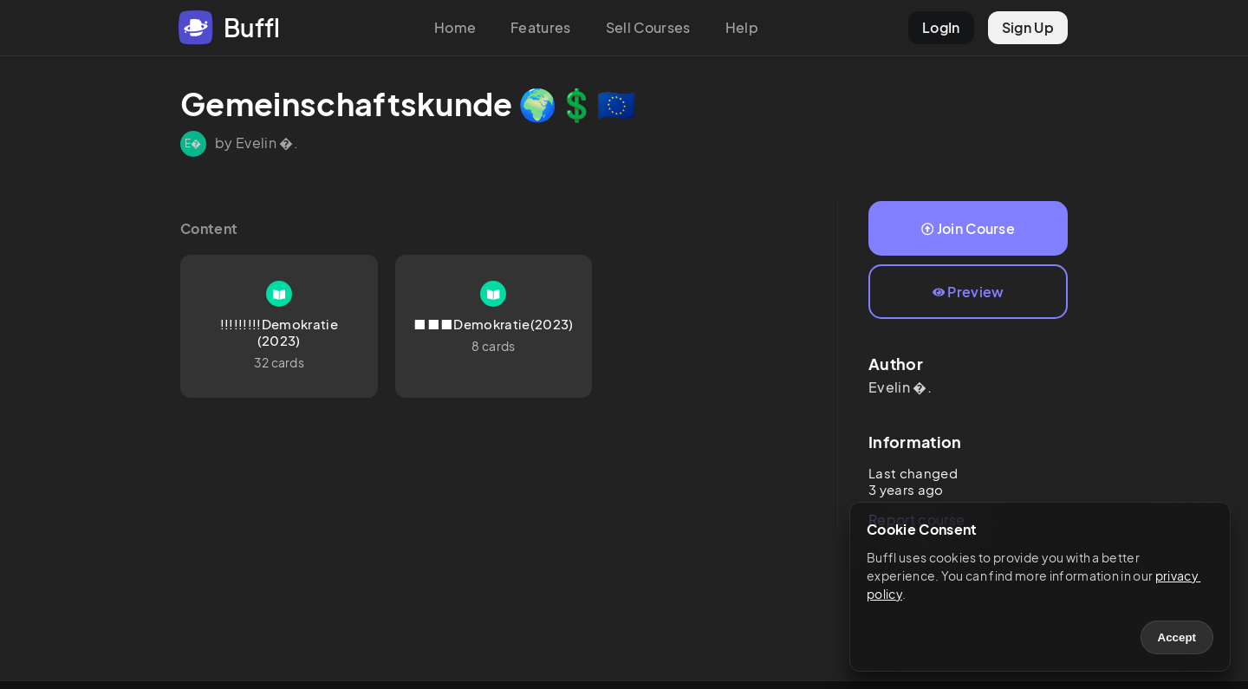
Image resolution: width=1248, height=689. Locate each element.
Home (455, 27)
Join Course (968, 228)
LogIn (941, 27)
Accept (1177, 637)
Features (540, 27)
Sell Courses (648, 27)
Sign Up (1028, 27)
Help (741, 27)
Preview (968, 292)
